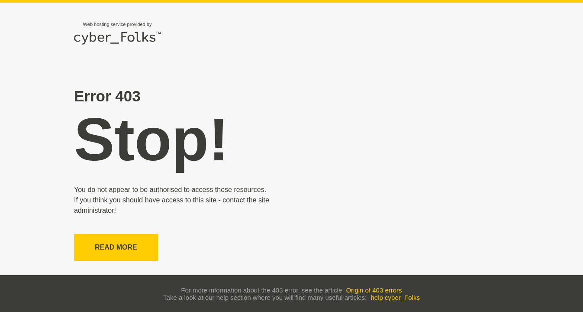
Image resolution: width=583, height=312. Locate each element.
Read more (116, 247)
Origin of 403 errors (374, 290)
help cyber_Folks (395, 297)
